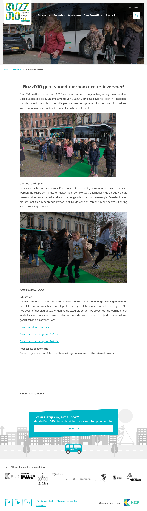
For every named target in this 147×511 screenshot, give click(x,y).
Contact (110, 15)
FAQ (37, 501)
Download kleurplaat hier (34, 327)
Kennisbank (74, 15)
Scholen (42, 15)
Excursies (59, 15)
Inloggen (136, 7)
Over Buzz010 (92, 15)
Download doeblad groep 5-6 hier (39, 334)
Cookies (52, 501)
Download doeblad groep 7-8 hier (39, 341)
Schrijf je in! (76, 429)
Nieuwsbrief (41, 506)
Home (6, 70)
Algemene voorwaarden (67, 501)
